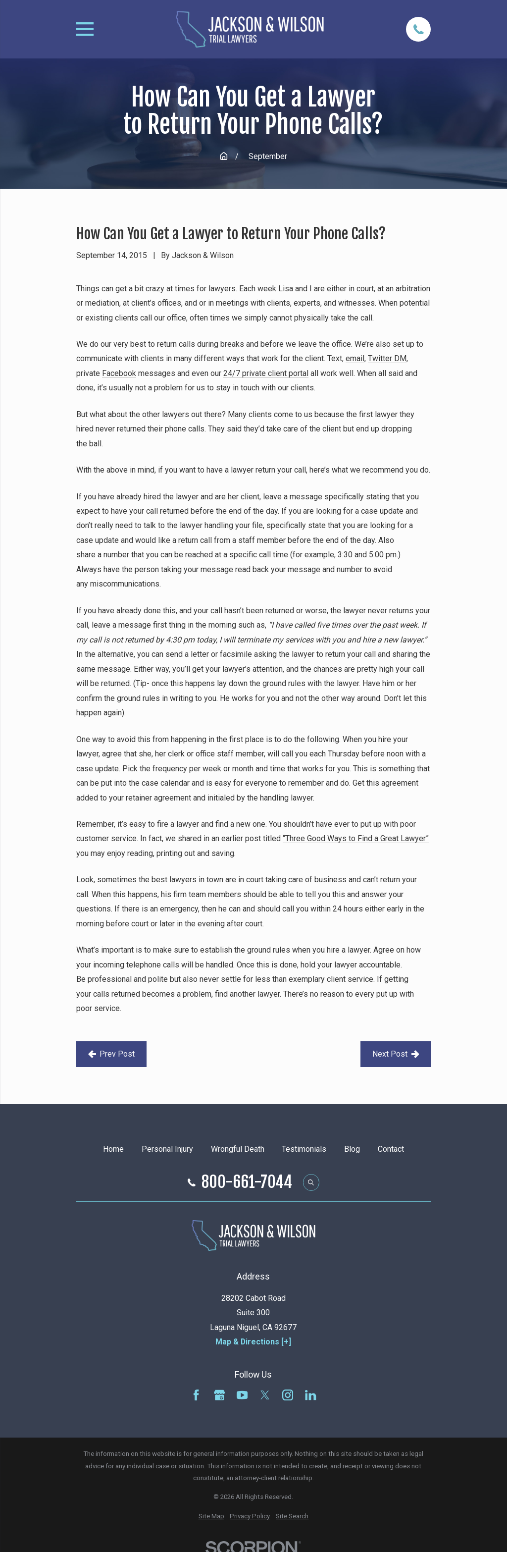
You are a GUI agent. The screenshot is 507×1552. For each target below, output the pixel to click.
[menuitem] (211, 1516)
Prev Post (111, 1054)
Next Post (395, 1054)
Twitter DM (387, 358)
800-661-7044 (247, 1182)
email (355, 358)
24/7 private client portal (265, 373)
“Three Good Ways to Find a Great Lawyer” (356, 838)
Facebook (119, 373)
